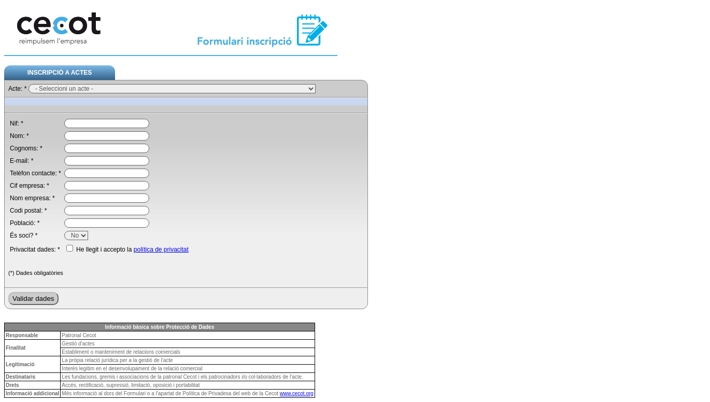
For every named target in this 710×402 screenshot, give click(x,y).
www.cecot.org (297, 393)
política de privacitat (161, 249)
